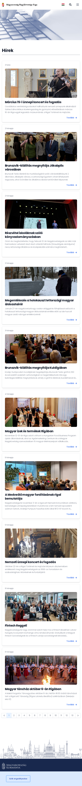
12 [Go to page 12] (67, 715)
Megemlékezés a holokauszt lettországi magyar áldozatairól (39, 302)
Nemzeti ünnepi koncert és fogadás (30, 562)
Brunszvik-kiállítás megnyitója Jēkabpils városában (34, 167)
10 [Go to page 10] (56, 715)
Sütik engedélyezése (18, 778)
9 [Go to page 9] (50, 715)
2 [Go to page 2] (13, 715)
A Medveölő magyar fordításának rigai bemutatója (33, 497)
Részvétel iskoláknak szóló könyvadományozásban (24, 235)
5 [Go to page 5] (29, 715)
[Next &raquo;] (78, 715)
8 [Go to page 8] (45, 715)
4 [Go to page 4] (24, 715)
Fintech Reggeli (16, 626)
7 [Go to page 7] (40, 715)
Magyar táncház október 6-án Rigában (33, 689)
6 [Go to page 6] (34, 715)
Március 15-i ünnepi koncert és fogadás (33, 102)
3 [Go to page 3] (19, 715)
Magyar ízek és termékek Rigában (29, 431)
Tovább (71, 117)
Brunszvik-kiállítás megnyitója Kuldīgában (36, 368)
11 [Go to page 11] (61, 715)
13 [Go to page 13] (72, 715)
